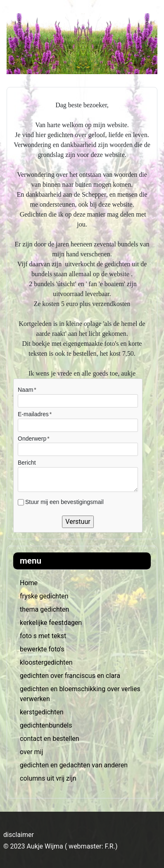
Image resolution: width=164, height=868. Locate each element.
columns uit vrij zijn (48, 778)
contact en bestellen (49, 739)
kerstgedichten (41, 712)
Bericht (27, 462)
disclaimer (18, 835)
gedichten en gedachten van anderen (74, 765)
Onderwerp (32, 438)
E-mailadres (33, 414)
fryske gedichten (44, 596)
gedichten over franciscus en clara (70, 676)
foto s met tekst (43, 636)
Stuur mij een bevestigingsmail (64, 502)
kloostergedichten (46, 662)
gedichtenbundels (46, 725)
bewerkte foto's (42, 649)
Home (29, 583)
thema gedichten (44, 609)
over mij (31, 752)
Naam (25, 389)
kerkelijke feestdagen (51, 623)
